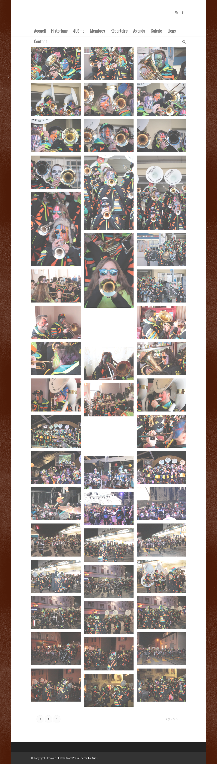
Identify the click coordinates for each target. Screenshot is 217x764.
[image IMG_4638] (57, 469)
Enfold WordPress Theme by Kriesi (78, 757)
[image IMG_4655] (163, 614)
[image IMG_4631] (163, 433)
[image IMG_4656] (110, 619)
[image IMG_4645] (163, 505)
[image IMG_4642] (57, 505)
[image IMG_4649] (163, 541)
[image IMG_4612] (163, 287)
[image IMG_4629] (110, 401)
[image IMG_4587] (110, 65)
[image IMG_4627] (163, 396)
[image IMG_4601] (110, 137)
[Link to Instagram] (176, 12)
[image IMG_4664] (110, 692)
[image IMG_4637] (163, 469)
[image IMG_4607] (110, 272)
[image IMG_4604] (110, 194)
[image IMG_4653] (110, 583)
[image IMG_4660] (110, 655)
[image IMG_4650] (110, 546)
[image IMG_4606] (57, 230)
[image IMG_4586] (57, 65)
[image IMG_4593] (110, 101)
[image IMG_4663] (163, 687)
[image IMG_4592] (57, 101)
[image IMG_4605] (163, 194)
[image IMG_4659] (163, 650)
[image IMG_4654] (57, 614)
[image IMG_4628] (57, 396)
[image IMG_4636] (110, 438)
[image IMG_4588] (163, 65)
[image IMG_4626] (110, 365)
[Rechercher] (183, 41)
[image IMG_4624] (57, 360)
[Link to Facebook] (182, 12)
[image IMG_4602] (163, 137)
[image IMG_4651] (57, 578)
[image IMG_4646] (110, 510)
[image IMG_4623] (163, 360)
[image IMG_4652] (163, 578)
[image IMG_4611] (163, 251)
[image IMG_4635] (57, 433)
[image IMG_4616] (57, 287)
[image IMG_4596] (57, 137)
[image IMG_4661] (57, 687)
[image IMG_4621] (57, 324)
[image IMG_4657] (57, 650)
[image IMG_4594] (163, 101)
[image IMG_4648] (57, 541)
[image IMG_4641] (110, 474)
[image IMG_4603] (57, 174)
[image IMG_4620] (163, 324)
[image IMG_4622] (110, 329)
